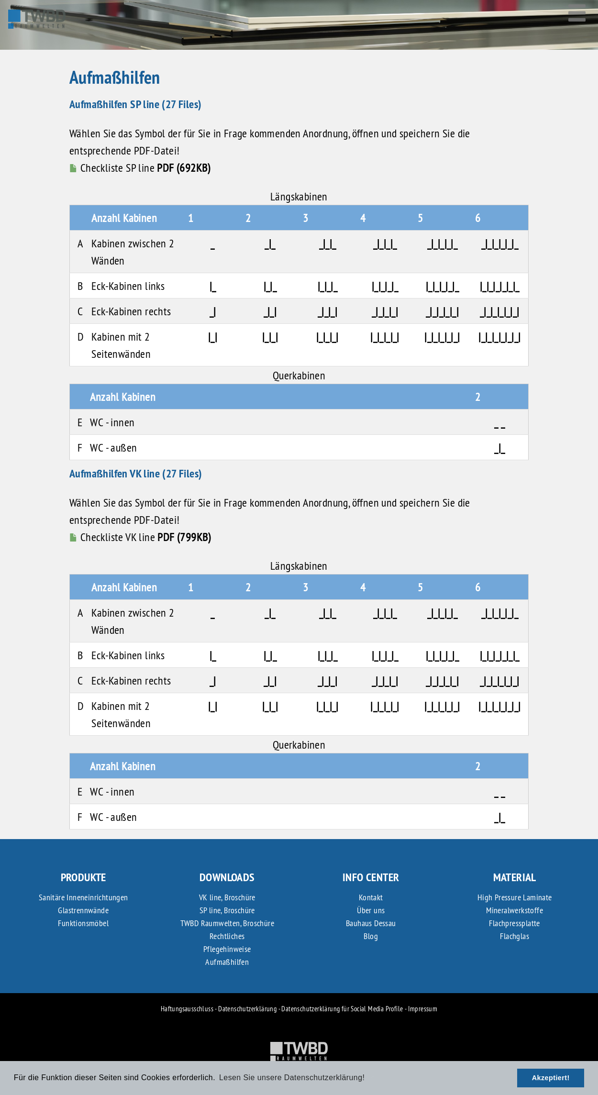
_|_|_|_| (385, 311)
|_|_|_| (327, 336)
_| (213, 311)
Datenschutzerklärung (247, 1008)
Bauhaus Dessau (371, 923)
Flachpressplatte (514, 923)
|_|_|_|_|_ (442, 285)
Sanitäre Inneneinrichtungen (83, 897)
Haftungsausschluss (187, 1008)
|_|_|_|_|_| (442, 336)
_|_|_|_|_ (442, 243)
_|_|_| (327, 311)
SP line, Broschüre (227, 910)
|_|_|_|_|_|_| (499, 336)
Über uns (371, 910)
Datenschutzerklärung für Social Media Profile (342, 1008)
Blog (371, 935)
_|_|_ (327, 243)
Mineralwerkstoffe (514, 910)
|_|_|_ (327, 285)
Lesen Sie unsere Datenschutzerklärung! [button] (292, 1077)
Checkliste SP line (139, 167)
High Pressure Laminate (514, 897)
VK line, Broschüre (227, 897)
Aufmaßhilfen (227, 961)
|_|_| (270, 336)
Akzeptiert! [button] (551, 1078)
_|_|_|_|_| (442, 311)
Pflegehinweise (227, 948)
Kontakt (371, 897)
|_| (212, 336)
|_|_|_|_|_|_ (500, 285)
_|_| (270, 311)
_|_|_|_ (385, 243)
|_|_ (270, 285)
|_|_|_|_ (385, 285)
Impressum (423, 1008)
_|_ (270, 243)
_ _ (499, 422)
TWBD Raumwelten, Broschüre (227, 923)
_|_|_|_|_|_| (500, 311)
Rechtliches (227, 935)
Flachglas (514, 935)
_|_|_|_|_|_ (499, 243)
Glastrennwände (83, 910)
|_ (213, 285)
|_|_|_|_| (384, 336)
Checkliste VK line (140, 537)
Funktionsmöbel (83, 923)
